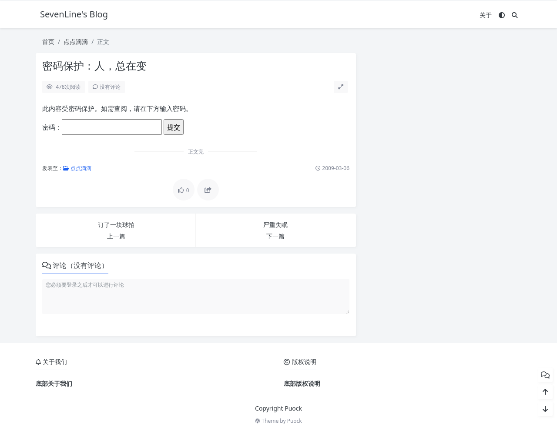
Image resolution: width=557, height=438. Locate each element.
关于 (486, 15)
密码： (102, 127)
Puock (294, 421)
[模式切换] (501, 15)
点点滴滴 (76, 41)
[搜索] (514, 15)
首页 (48, 41)
